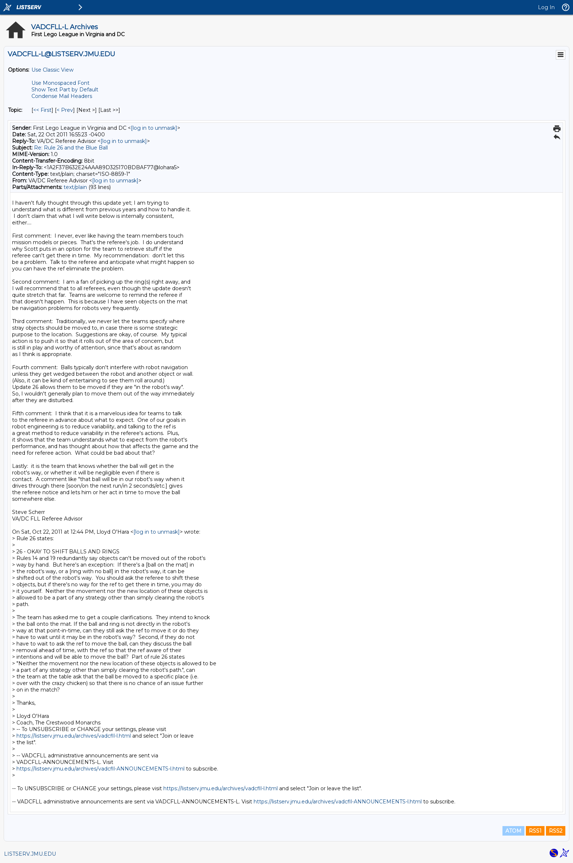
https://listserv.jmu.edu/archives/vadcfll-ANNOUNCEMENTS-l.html (100, 768)
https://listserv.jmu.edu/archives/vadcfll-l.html (73, 736)
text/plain (75, 187)
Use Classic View (52, 70)
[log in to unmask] (154, 128)
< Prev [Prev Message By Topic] (65, 110)
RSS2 (555, 831)
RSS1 (535, 831)
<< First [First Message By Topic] (42, 110)
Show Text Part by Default (64, 89)
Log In (546, 7)
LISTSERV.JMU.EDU (30, 854)
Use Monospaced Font (60, 83)
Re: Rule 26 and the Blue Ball (71, 147)
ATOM (513, 831)
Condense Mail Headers (61, 96)
